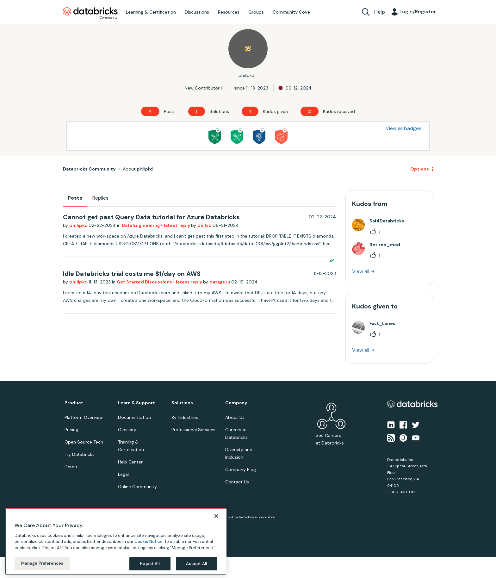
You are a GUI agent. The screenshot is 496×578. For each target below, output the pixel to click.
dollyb (205, 225)
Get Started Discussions (145, 282)
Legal (123, 474)
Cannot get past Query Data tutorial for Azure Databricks (151, 217)
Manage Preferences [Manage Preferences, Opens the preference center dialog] (42, 563)
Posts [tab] (75, 198)
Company (236, 403)
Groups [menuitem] (256, 12)
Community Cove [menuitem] (291, 12)
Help (379, 12)
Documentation (134, 417)
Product (74, 403)
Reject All (149, 563)
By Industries (184, 417)
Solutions (182, 403)
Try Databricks (80, 454)
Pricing (71, 429)
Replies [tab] (100, 198)
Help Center (130, 462)
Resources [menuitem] (228, 12)
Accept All (196, 563)
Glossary (127, 429)
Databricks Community (90, 13)
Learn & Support (136, 403)
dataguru (220, 282)
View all (360, 271)
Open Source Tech (84, 442)
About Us (235, 417)
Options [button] (419, 169)
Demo (71, 466)
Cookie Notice (148, 541)
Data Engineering (141, 225)
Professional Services (193, 429)
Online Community (137, 486)
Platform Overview (84, 417)
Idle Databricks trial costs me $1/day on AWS (132, 274)
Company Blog (240, 469)
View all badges (403, 128)
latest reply (177, 225)
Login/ (418, 11)
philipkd (79, 225)
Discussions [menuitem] (197, 12)
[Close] (216, 516)
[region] (115, 541)
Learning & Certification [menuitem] (151, 12)
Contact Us (237, 482)
